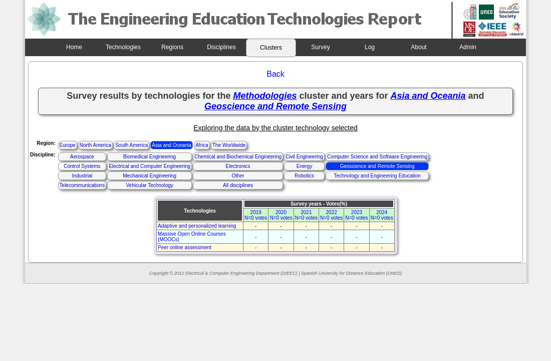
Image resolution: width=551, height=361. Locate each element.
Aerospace (82, 156)
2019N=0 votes (255, 215)
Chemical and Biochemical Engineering (238, 156)
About (418, 47)
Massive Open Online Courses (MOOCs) (192, 236)
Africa (201, 145)
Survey (320, 47)
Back (275, 74)
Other (238, 175)
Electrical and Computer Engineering (149, 166)
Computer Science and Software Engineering (377, 156)
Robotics (304, 175)
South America (131, 145)
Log (370, 47)
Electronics (238, 166)
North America (95, 145)
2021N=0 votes (306, 215)
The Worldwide (229, 145)
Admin (467, 47)
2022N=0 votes (331, 215)
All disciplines (238, 185)
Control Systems (82, 166)
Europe (68, 145)
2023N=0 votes (356, 215)
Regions (172, 47)
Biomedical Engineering (149, 156)
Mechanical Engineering (149, 175)
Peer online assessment (184, 247)
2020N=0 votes (280, 215)
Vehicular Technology (149, 185)
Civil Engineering (304, 156)
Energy (305, 166)
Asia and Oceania (171, 145)
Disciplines (221, 47)
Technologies (123, 47)
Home (74, 47)
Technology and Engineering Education (377, 175)
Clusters (271, 47)
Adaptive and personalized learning (197, 226)
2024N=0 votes (382, 215)
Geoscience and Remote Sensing (377, 166)
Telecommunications (82, 185)
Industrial (82, 175)
